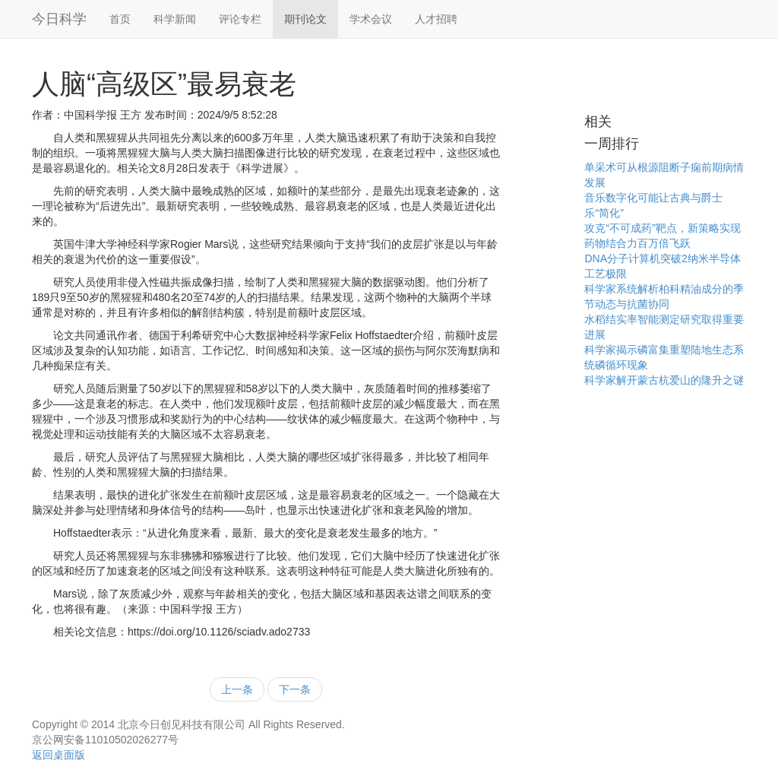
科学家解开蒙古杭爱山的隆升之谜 (664, 380)
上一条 (237, 689)
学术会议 (370, 19)
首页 (120, 19)
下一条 (295, 689)
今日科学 (59, 19)
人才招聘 (436, 19)
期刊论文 (305, 19)
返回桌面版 (58, 755)
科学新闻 (174, 19)
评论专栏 (240, 19)
